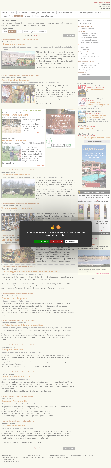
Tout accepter (41, 241)
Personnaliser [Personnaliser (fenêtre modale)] (71, 241)
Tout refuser (56, 241)
